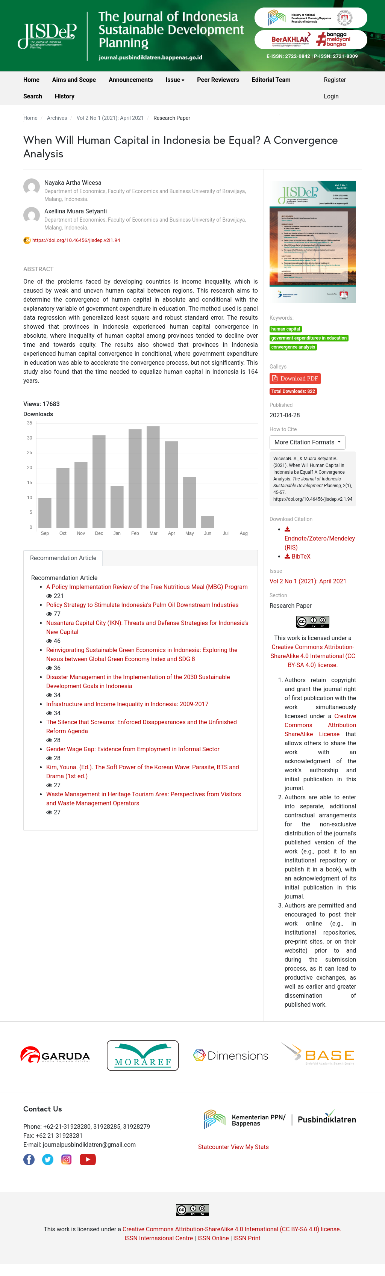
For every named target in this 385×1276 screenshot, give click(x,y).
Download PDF (299, 378)
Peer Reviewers (218, 79)
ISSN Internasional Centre (158, 1238)
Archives (57, 118)
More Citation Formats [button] (305, 442)
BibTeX (298, 556)
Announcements (131, 79)
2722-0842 (297, 56)
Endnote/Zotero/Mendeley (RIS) (320, 539)
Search (32, 96)
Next (373, 1056)
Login (331, 96)
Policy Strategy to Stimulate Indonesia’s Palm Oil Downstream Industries (142, 605)
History (64, 96)
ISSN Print (247, 1238)
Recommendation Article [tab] (63, 558)
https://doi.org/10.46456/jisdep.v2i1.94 (76, 240)
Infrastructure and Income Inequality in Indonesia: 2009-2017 (127, 704)
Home (31, 79)
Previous (12, 1056)
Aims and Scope (74, 79)
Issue (174, 79)
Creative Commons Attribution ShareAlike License (320, 725)
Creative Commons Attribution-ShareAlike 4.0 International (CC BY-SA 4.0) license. (312, 656)
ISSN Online (213, 1238)
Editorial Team (271, 79)
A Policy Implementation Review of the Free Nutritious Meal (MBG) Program (147, 586)
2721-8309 (345, 56)
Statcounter (213, 1147)
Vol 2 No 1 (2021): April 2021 (110, 118)
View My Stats (250, 1147)
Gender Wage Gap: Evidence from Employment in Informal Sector (133, 749)
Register (335, 79)
